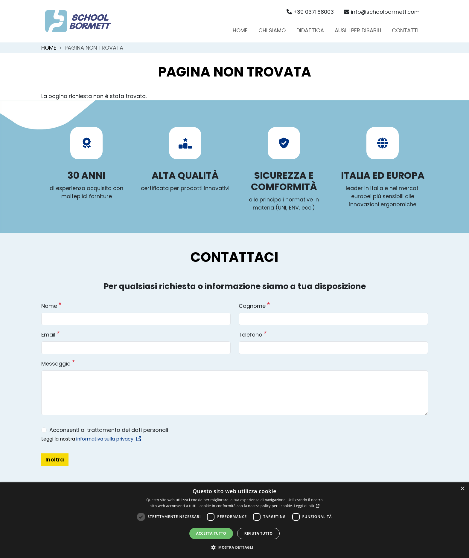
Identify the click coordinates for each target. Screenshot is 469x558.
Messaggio (56, 363)
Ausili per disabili (358, 30)
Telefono (250, 334)
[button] (234, 547)
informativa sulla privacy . (108, 438)
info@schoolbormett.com (382, 12)
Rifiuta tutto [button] (258, 533)
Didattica (310, 30)
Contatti (405, 30)
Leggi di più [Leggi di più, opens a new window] (304, 505)
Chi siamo (272, 30)
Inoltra (54, 459)
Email (48, 334)
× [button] (462, 489)
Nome (49, 306)
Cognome (252, 306)
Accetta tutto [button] (211, 533)
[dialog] (234, 520)
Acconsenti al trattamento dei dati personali (108, 430)
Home (240, 30)
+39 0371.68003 (310, 12)
